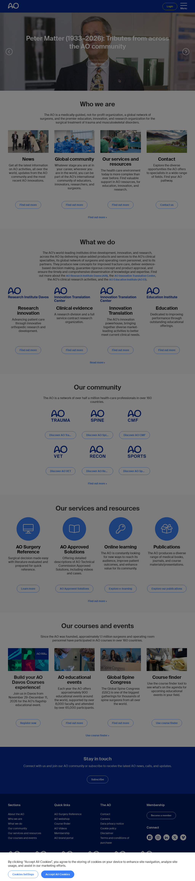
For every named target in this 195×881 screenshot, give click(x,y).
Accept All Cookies (58, 874)
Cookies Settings (23, 874)
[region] (97, 866)
